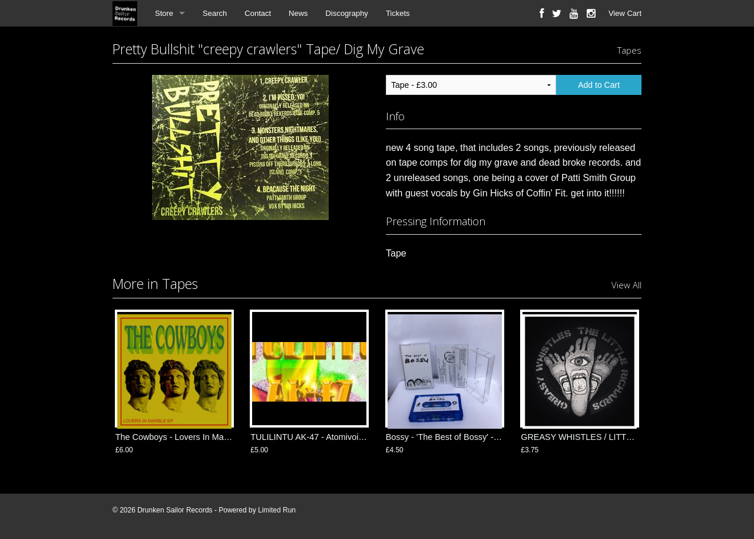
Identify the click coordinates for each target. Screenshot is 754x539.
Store (164, 13)
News (298, 13)
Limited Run (277, 510)
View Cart (625, 13)
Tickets (398, 13)
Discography (347, 13)
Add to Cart (599, 85)
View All (626, 285)
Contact (257, 13)
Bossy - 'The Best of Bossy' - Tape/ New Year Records (487, 437)
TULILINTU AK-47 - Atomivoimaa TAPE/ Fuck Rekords (352, 437)
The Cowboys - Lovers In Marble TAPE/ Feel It (202, 437)
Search (215, 13)
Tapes (629, 50)
